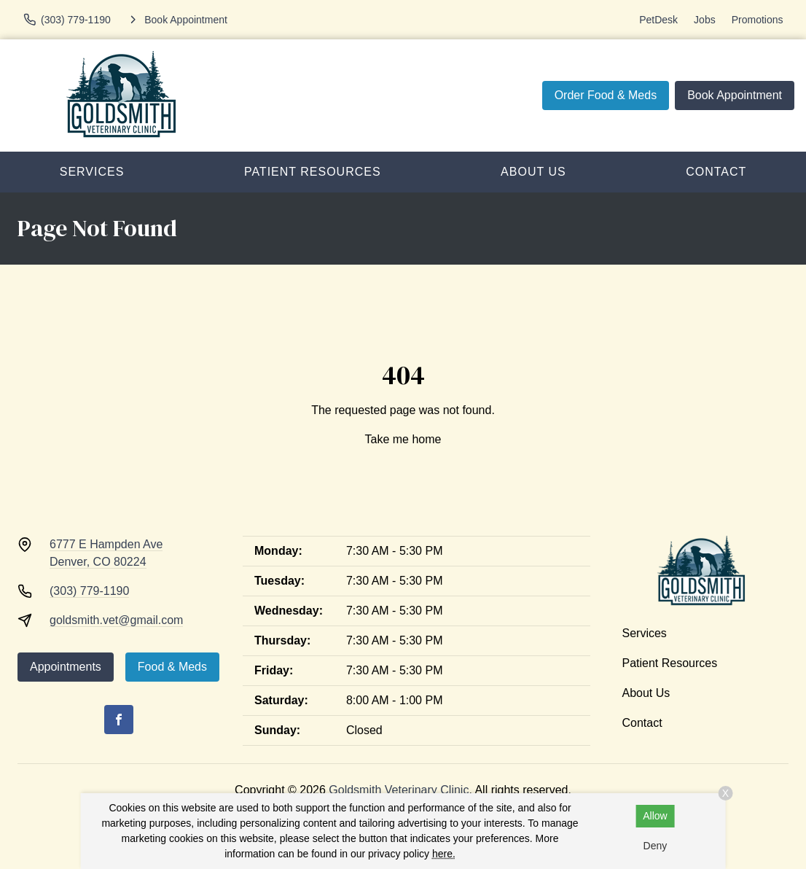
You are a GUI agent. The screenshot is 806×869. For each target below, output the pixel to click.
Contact (642, 723)
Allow (655, 816)
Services (92, 171)
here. (443, 854)
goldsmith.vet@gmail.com (116, 620)
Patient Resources (312, 171)
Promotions (757, 20)
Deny (655, 846)
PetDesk (658, 20)
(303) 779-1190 (89, 591)
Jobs (705, 20)
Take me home (403, 439)
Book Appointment (734, 95)
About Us (533, 171)
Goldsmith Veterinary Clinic (399, 790)
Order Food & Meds (606, 95)
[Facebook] (118, 719)
